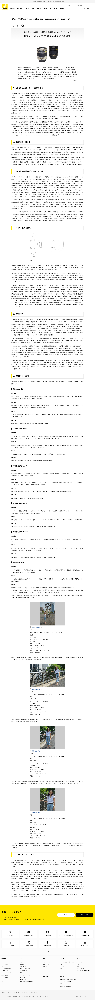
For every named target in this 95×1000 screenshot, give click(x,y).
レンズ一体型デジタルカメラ (8, 968)
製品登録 (22, 964)
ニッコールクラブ (63, 966)
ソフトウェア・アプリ (6, 972)
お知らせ (22, 962)
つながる (39, 8)
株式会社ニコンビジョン (33, 992)
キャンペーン (53, 8)
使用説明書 (22, 977)
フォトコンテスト (80, 968)
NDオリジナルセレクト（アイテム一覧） (68, 979)
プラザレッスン (46, 966)
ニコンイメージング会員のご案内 (83, 970)
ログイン (66, 914)
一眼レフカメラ (5, 966)
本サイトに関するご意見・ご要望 (28, 996)
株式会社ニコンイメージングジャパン (21, 992)
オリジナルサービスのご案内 (65, 981)
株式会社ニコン (81, 5)
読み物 (78, 966)
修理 (21, 972)
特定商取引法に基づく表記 (65, 986)
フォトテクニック (46, 962)
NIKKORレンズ (5, 970)
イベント (61, 964)
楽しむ (45, 8)
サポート (26, 8)
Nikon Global (90, 5)
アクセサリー (4, 979)
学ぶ (33, 8)
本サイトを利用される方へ (6, 996)
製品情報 (19, 8)
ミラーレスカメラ (5, 964)
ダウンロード (23, 979)
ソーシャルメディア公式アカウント (67, 962)
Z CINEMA (4, 962)
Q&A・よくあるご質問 (25, 968)
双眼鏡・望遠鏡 (5, 975)
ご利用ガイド (62, 984)
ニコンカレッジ (46, 964)
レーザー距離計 (5, 977)
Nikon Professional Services (26, 981)
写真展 (78, 964)
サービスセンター (24, 970)
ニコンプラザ (79, 962)
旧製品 (3, 981)
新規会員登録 (84, 914)
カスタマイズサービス (25, 975)
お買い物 (62, 8)
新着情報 (12, 8)
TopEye (61, 968)
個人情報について (16, 996)
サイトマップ (38, 996)
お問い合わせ (23, 966)
